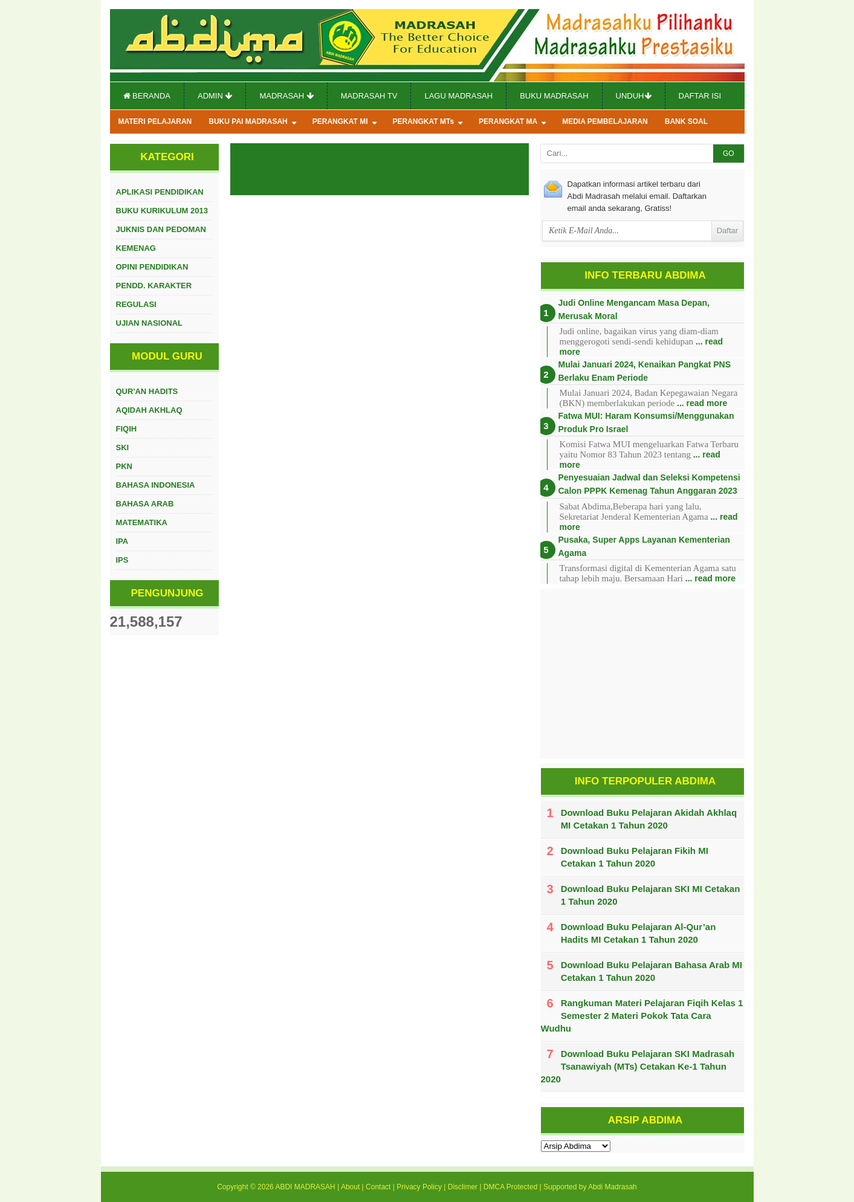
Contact (378, 1187)
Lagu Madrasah (458, 95)
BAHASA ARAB (145, 503)
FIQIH (126, 428)
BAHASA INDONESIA (155, 485)
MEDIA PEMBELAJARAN (605, 121)
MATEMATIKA (141, 522)
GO (728, 153)
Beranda (146, 95)
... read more (702, 403)
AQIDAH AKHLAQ (149, 410)
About (350, 1187)
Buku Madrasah (554, 95)
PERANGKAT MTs (423, 121)
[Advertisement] (642, 673)
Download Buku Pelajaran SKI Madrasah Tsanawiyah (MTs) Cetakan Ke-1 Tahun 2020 (638, 1066)
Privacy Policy (419, 1187)
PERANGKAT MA (508, 121)
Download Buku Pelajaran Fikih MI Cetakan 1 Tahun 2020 (634, 856)
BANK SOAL (686, 121)
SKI (122, 447)
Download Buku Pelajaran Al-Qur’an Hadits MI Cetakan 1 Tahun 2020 (638, 933)
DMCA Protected (510, 1187)
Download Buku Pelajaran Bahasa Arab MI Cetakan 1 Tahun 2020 (651, 971)
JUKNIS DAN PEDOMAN (161, 229)
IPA (122, 541)
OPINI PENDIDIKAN (152, 266)
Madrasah (286, 95)
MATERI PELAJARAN (155, 121)
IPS (122, 559)
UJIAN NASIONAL (149, 323)
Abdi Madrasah (612, 1187)
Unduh (634, 95)
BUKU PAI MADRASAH (248, 121)
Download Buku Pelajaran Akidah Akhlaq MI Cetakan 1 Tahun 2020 (649, 818)
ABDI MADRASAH (305, 1187)
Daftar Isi (700, 95)
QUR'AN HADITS (147, 391)
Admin (215, 95)
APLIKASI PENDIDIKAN (160, 191)
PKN (124, 466)
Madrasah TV (369, 95)
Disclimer (462, 1187)
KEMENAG (136, 248)
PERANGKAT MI (340, 121)
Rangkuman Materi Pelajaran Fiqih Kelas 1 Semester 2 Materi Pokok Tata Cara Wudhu (642, 1015)
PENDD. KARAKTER (154, 285)
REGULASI (136, 304)
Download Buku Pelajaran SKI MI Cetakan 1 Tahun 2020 (650, 895)
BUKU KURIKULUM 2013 (162, 210)
